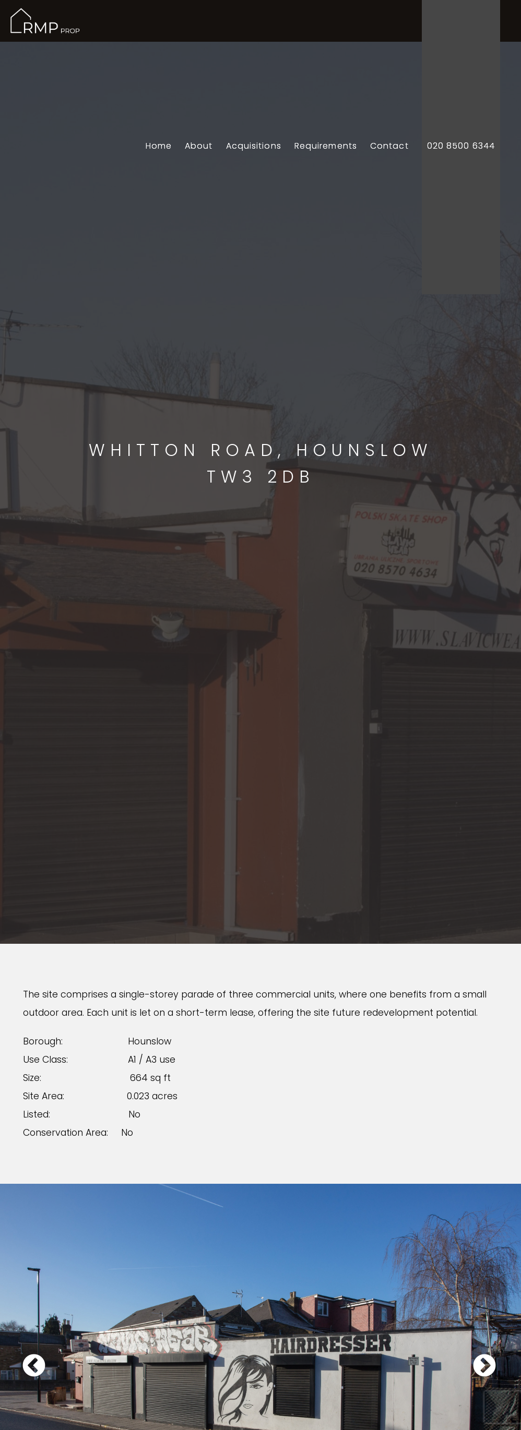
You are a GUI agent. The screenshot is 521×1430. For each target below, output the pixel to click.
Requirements (325, 146)
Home (159, 146)
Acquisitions (253, 146)
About (199, 146)
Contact (389, 146)
